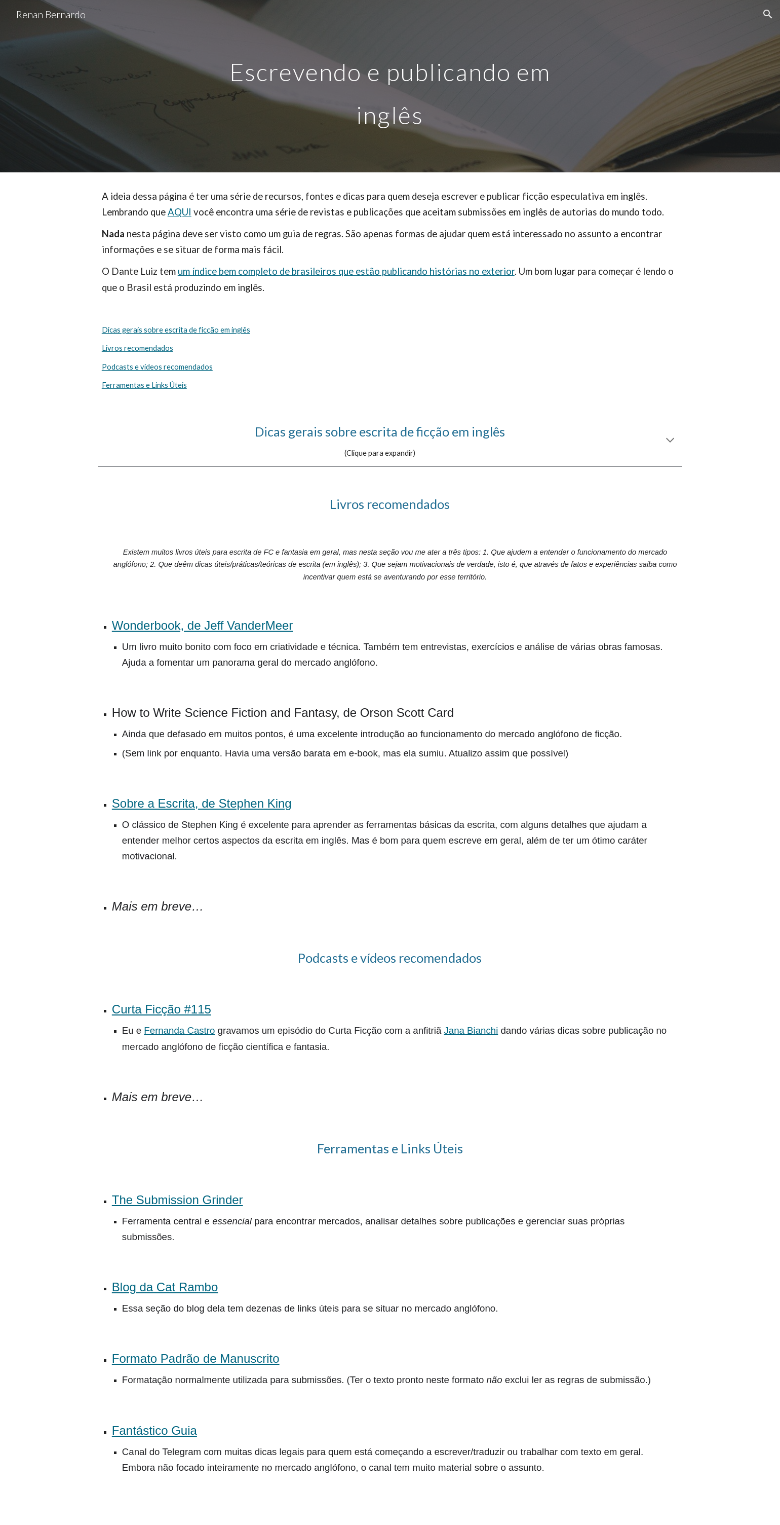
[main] (390, 86)
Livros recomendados (137, 348)
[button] (768, 14)
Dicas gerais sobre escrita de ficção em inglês (176, 329)
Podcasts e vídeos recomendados (157, 366)
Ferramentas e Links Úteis (144, 385)
